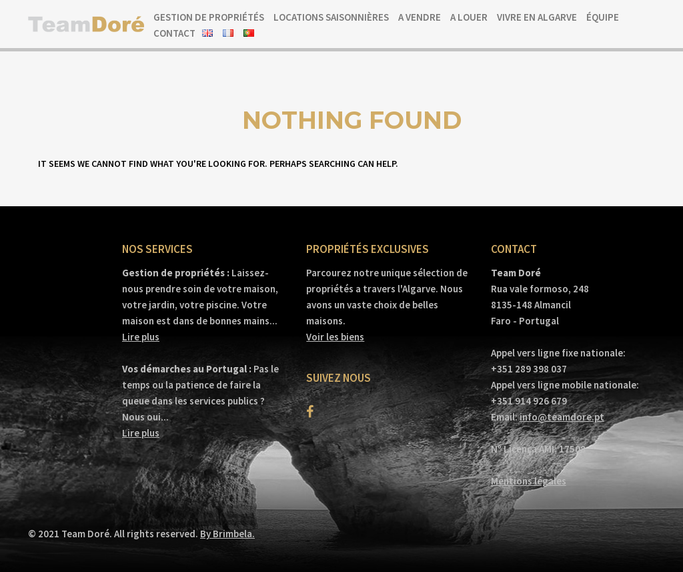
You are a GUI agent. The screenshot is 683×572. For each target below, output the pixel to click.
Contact (174, 33)
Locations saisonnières (331, 17)
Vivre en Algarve (537, 17)
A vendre (419, 17)
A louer (469, 17)
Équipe (602, 17)
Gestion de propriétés (208, 17)
